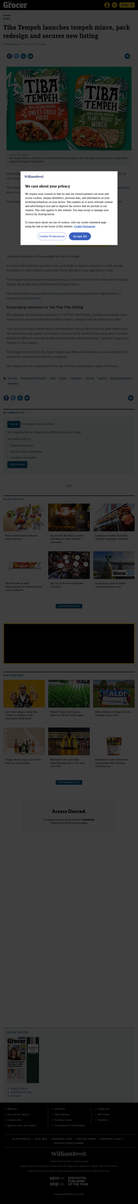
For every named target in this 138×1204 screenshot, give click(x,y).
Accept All (80, 236)
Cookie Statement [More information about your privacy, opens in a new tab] (84, 226)
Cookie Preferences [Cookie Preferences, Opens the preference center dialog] (52, 236)
